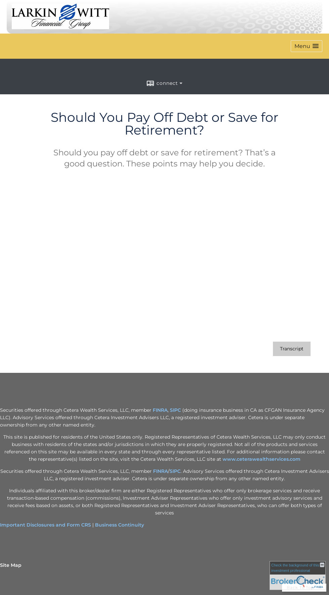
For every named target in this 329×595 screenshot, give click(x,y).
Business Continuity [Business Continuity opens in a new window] (119, 525)
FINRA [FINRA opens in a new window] (160, 410)
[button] (306, 46)
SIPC (175, 471)
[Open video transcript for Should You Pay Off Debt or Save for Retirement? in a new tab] (292, 349)
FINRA (160, 471)
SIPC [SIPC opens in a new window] (175, 410)
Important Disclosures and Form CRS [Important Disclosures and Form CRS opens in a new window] (45, 525)
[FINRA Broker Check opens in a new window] (298, 575)
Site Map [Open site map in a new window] (10, 565)
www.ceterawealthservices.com (261, 459)
